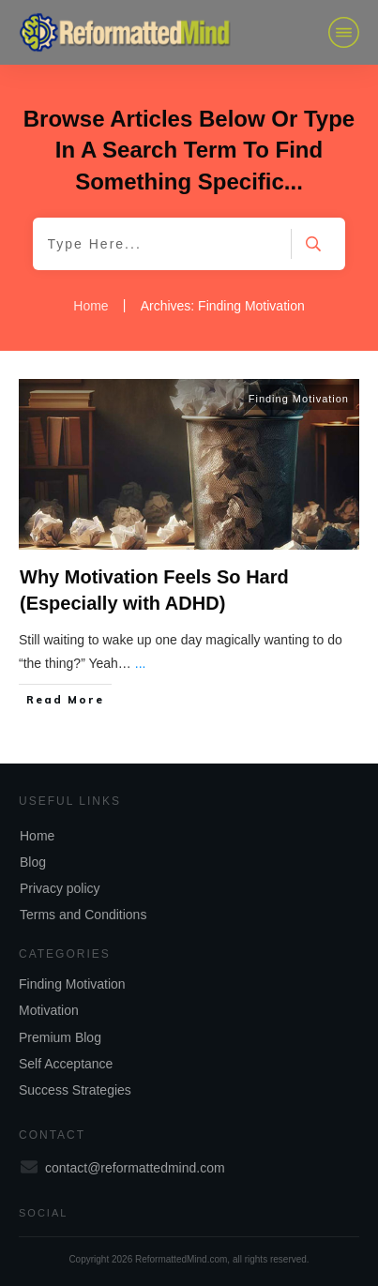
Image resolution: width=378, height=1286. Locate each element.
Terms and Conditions (83, 914)
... (140, 663)
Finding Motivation (299, 398)
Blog (33, 862)
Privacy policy (60, 888)
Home (37, 835)
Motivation (49, 1010)
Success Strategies (75, 1089)
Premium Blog (60, 1037)
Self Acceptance (66, 1063)
